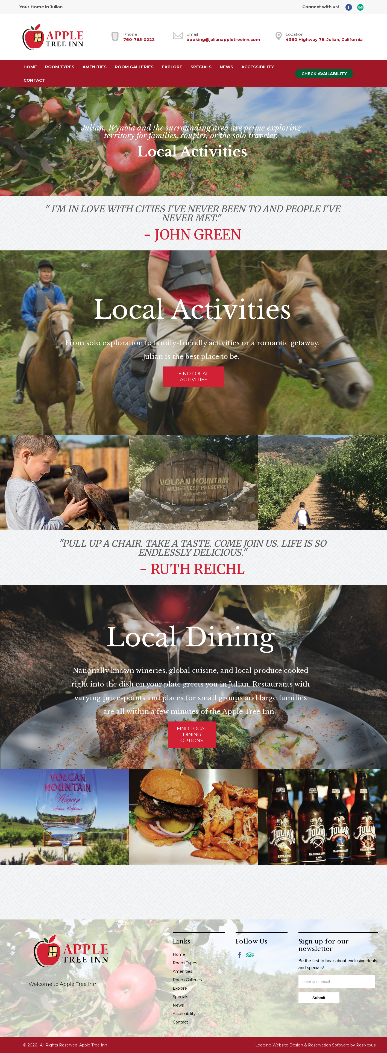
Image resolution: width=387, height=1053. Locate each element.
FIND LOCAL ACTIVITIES (193, 377)
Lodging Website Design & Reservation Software (302, 1045)
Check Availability (324, 73)
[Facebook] (350, 7)
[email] (336, 981)
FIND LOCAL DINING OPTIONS (192, 735)
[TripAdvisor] (362, 7)
